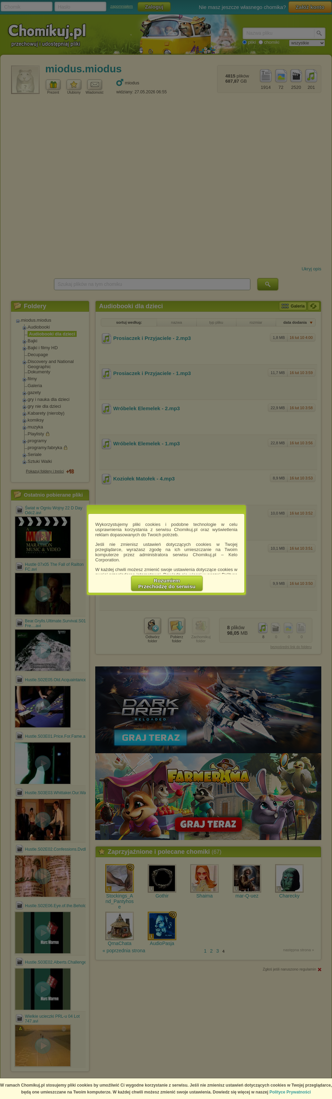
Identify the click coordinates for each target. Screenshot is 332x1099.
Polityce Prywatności (290, 1092)
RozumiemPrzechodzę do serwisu (167, 583)
